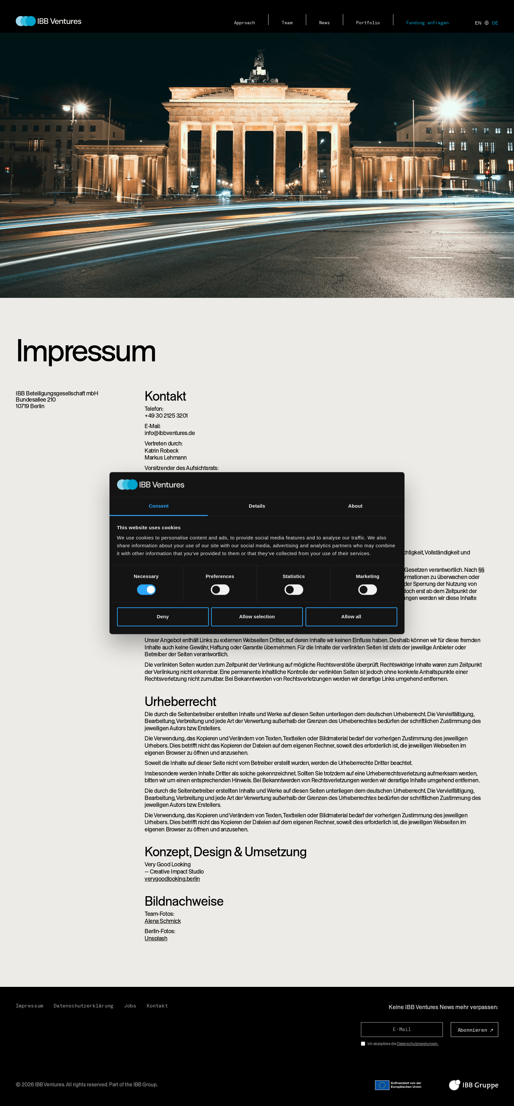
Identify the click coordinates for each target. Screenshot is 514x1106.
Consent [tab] (159, 506)
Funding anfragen (427, 23)
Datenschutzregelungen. (418, 1044)
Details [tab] (257, 506)
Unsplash (156, 938)
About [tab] (355, 506)
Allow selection (257, 617)
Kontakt (157, 1005)
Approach (244, 23)
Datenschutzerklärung (83, 1005)
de (495, 23)
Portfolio (368, 23)
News (324, 23)
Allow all (351, 617)
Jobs (130, 1005)
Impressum (29, 1005)
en (478, 23)
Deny (163, 617)
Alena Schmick (163, 920)
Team (287, 23)
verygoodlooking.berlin (172, 878)
